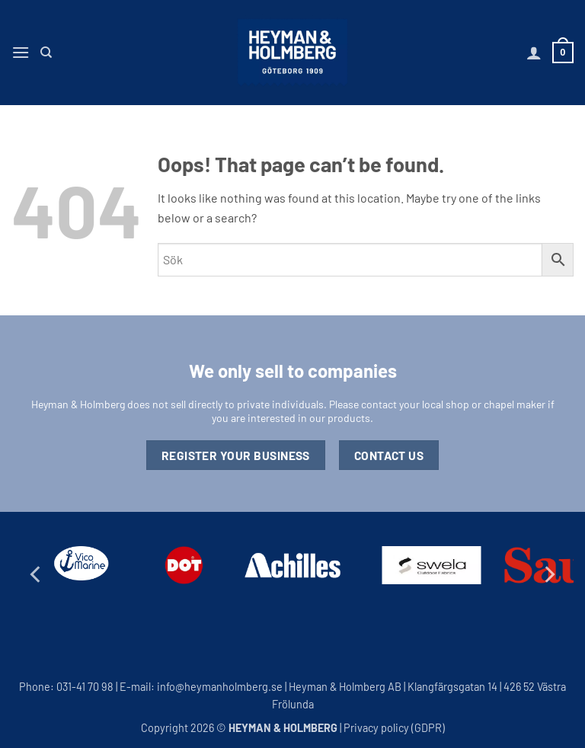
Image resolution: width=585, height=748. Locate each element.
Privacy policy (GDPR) (394, 727)
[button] (20, 52)
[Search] (46, 52)
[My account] (534, 52)
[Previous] (36, 574)
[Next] (548, 574)
